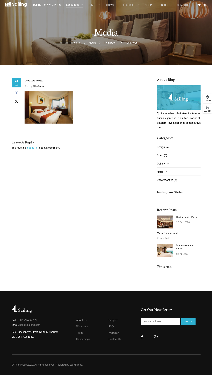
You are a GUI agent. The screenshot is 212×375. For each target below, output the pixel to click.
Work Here (82, 326)
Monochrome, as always (185, 247)
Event (160, 155)
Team (79, 332)
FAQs (111, 326)
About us (81, 320)
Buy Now (207, 111)
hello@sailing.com (29, 324)
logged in (31, 147)
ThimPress (38, 86)
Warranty (114, 332)
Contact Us (115, 339)
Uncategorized (165, 180)
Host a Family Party (186, 217)
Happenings (83, 339)
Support (113, 320)
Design (161, 147)
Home (77, 42)
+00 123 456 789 (27, 320)
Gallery (161, 163)
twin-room (110, 42)
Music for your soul (167, 233)
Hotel (160, 171)
